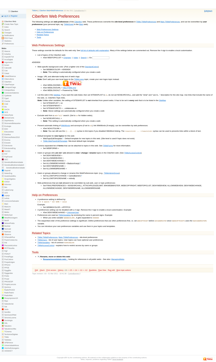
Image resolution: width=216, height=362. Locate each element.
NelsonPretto (8, 223)
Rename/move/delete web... (55, 257)
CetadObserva (9, 76)
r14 (76, 268)
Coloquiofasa (8, 90)
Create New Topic (10, 24)
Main (81, 24)
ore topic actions (123, 268)
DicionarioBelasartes (11, 123)
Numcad (6, 229)
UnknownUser (73, 211)
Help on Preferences (45, 32)
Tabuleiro (6, 326)
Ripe (5, 301)
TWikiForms (108, 145)
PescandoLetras (9, 245)
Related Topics (43, 35)
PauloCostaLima (9, 240)
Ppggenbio (7, 273)
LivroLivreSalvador (10, 201)
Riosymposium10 (10, 298)
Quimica (6, 287)
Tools (39, 37)
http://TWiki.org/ (69, 88)
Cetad (5, 73)
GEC (5, 159)
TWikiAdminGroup (111, 172)
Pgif (4, 251)
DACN (5, 109)
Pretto (5, 276)
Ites (4, 187)
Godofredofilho (9, 176)
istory (60, 268)
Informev (6, 184)
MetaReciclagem (9, 218)
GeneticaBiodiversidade (12, 162)
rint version (51, 268)
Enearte (6, 143)
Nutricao (6, 232)
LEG (5, 193)
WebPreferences (57, 11)
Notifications (8, 35)
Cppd (5, 98)
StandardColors (91, 67)
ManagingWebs (117, 257)
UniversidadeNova (10, 345)
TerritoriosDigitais (10, 334)
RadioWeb (7, 295)
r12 (86, 268)
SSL (5, 323)
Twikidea (6, 340)
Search (84, 58)
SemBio (6, 312)
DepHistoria (8, 121)
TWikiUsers (42, 238)
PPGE (5, 268)
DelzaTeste (7, 115)
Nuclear (6, 226)
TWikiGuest (68, 24)
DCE (5, 112)
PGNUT (6, 254)
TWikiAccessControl (132, 152)
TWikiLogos (79, 79)
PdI (4, 243)
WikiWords (65, 125)
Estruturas (7, 145)
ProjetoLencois (9, 284)
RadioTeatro (8, 293)
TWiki (34, 11)
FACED (6, 151)
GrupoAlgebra (8, 179)
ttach (209, 11)
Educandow (8, 132)
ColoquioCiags (9, 87)
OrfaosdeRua (8, 237)
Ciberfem (78, 22)
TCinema (6, 332)
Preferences (8, 44)
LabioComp (7, 190)
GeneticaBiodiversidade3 (13, 165)
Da (4, 107)
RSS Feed (7, 38)
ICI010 (6, 182)
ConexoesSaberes (10, 93)
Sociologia (7, 320)
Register (14, 16)
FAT (4, 154)
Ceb (5, 71)
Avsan (5, 65)
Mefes (5, 212)
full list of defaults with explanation (95, 50)
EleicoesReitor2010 (11, 137)
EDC (5, 129)
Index (76, 58)
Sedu (5, 309)
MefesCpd (7, 215)
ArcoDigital (7, 60)
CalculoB (6, 68)
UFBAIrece (7, 343)
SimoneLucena (9, 318)
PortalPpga (7, 257)
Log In (5, 16)
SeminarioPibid (9, 315)
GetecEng (7, 173)
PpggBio (6, 270)
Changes (67, 58)
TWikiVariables (64, 214)
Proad (5, 279)
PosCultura (7, 259)
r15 (70, 268)
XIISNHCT (7, 351)
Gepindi (6, 170)
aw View (102, 268)
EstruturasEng (9, 148)
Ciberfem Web (44, 11)
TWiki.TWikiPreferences (146, 22)
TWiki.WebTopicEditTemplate (55, 140)
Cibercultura (8, 79)
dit (205, 11)
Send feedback (117, 359)
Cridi (5, 104)
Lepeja (6, 195)
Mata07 (6, 209)
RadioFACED (8, 290)
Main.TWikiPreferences (170, 22)
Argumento (7, 62)
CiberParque (8, 84)
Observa (6, 234)
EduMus (6, 134)
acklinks (93, 268)
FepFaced (7, 157)
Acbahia (6, 54)
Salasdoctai (7, 304)
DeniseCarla (8, 118)
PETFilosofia (8, 248)
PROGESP (7, 282)
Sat (4, 307)
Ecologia (6, 126)
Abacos (6, 51)
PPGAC (6, 265)
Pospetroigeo (8, 262)
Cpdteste (6, 96)
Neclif (5, 220)
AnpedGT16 (8, 57)
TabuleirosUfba (9, 329)
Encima (6, 140)
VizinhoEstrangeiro (10, 348)
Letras (5, 198)
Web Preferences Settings (47, 29)
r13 (81, 268)
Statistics (6, 41)
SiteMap (56, 95)
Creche (6, 101)
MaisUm (6, 207)
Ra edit (111, 268)
